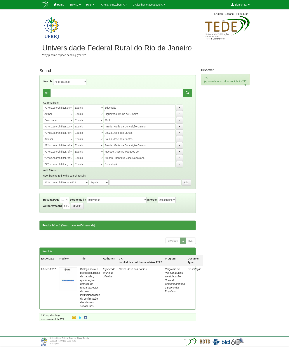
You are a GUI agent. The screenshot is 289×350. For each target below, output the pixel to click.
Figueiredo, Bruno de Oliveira (109, 273)
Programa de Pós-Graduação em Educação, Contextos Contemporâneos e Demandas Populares (175, 280)
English (218, 13)
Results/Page (51, 199)
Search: (48, 81)
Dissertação (194, 269)
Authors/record (52, 205)
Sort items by (78, 199)
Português (242, 13)
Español (229, 13)
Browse (75, 4)
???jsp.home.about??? (113, 4)
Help (90, 4)
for (46, 92)
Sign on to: (240, 4)
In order (152, 199)
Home (59, 4)
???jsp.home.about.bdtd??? (148, 4)
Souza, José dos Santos (133, 269)
